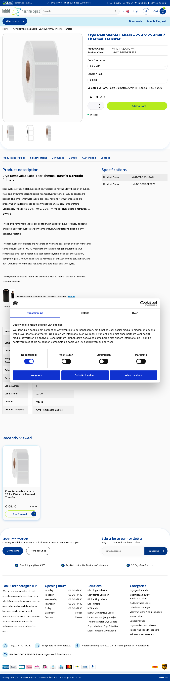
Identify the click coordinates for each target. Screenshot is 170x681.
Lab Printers (93, 604)
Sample (73, 158)
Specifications (38, 158)
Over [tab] (135, 312)
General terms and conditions (33, 677)
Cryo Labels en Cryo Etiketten (103, 626)
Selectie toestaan (85, 375)
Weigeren (36, 375)
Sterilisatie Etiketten (98, 595)
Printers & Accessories (142, 634)
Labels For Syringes (140, 607)
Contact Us (13, 551)
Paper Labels (137, 616)
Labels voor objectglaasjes (101, 617)
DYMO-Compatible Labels (101, 613)
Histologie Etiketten (97, 590)
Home (5, 28)
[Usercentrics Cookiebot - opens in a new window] (142, 303)
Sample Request (156, 21)
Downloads (135, 21)
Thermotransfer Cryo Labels (102, 621)
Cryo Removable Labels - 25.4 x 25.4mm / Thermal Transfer (42, 28)
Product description (14, 158)
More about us (38, 551)
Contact (105, 158)
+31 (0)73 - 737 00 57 (121, 2)
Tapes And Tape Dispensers (144, 630)
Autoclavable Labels (141, 603)
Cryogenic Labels (139, 590)
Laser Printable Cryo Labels (101, 630)
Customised (89, 158)
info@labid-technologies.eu (150, 2)
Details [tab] (85, 312)
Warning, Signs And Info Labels (146, 612)
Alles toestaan (133, 375)
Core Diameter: (96, 60)
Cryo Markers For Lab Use (143, 625)
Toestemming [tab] (35, 312)
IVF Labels (92, 608)
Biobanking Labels (97, 599)
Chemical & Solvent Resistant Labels (140, 596)
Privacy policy (9, 677)
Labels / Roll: (94, 74)
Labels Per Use (137, 621)
